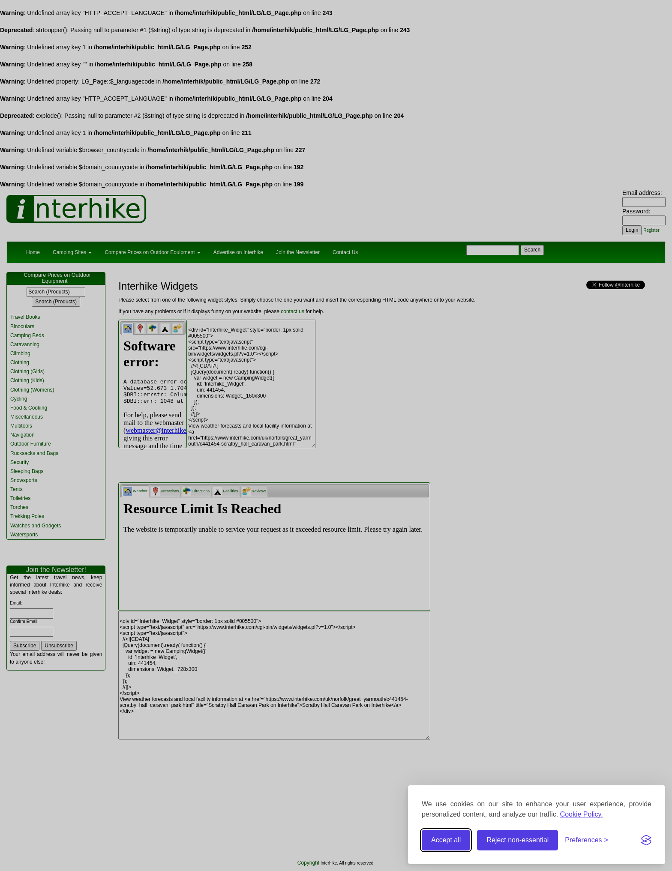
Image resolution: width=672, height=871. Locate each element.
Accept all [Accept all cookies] (446, 840)
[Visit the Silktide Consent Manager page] (646, 840)
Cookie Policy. (581, 814)
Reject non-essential (517, 840)
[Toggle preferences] (586, 840)
